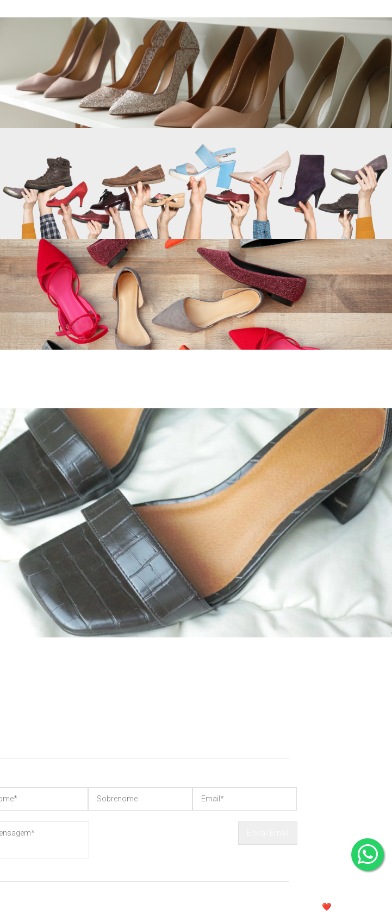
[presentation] (163, 842)
